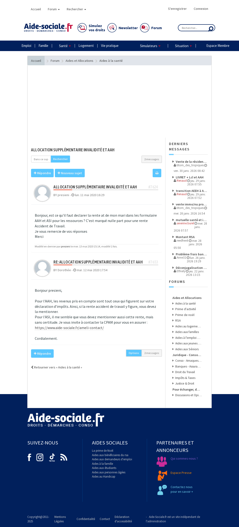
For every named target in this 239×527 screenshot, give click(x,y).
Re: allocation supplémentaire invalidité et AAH (98, 262)
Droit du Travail (185, 372)
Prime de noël (184, 315)
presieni (65, 246)
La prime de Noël (102, 451)
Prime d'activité (185, 309)
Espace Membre (217, 45)
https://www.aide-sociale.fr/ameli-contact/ (69, 327)
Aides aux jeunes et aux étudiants (188, 343)
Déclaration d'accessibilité (123, 519)
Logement (86, 45)
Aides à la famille (102, 464)
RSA (178, 320)
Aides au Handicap (103, 476)
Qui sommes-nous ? (184, 458)
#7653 (153, 262)
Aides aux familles (187, 332)
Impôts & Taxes (185, 378)
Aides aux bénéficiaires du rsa (110, 455)
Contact (105, 519)
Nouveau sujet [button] (70, 173)
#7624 (153, 186)
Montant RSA (185, 237)
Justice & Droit (184, 383)
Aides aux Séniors (187, 349)
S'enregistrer (177, 9)
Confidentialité (86, 519)
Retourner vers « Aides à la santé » (56, 367)
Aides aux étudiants (104, 468)
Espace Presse (181, 473)
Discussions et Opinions (188, 395)
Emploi (26, 45)
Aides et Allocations (187, 298)
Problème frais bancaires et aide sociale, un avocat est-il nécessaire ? (191, 254)
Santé (63, 46)
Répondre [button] (42, 173)
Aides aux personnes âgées (108, 472)
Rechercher (76, 9)
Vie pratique (110, 45)
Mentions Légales (60, 519)
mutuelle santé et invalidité (191, 220)
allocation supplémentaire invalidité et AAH (72, 149)
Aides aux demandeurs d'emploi (112, 459)
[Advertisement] (96, 110)
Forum (54, 9)
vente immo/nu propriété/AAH (191, 204)
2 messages (151, 159)
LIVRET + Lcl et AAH (189, 177)
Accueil (36, 9)
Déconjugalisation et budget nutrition (191, 268)
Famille (43, 45)
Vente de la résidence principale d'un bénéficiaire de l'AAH (191, 161)
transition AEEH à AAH (191, 191)
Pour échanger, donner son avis (187, 389)
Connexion (201, 9)
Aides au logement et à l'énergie (188, 326)
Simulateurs (148, 46)
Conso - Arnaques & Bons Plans (188, 361)
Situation (182, 46)
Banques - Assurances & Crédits (188, 366)
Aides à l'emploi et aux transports (188, 338)
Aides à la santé (185, 303)
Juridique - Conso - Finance (187, 355)
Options (134, 353)
